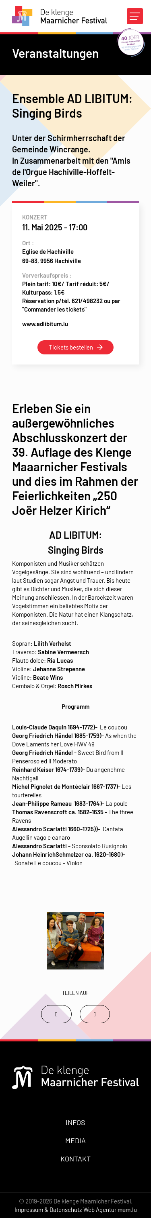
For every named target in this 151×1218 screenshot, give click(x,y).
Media (75, 1140)
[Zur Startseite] (59, 16)
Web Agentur (99, 1209)
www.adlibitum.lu (45, 323)
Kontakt (75, 1158)
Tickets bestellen (71, 347)
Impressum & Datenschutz (48, 1209)
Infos (75, 1122)
